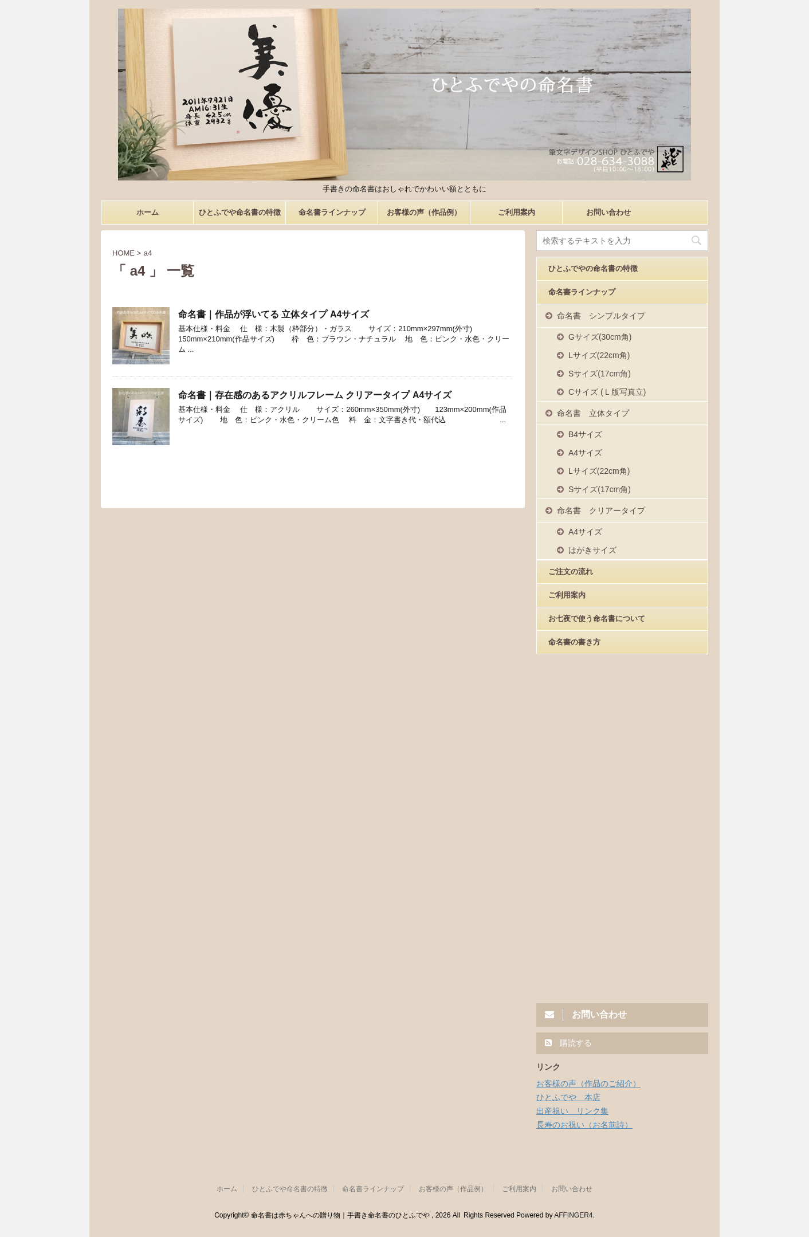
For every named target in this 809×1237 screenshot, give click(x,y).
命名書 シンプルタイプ (601, 315)
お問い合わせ (608, 212)
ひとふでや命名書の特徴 (240, 212)
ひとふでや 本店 (568, 1097)
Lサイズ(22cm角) (599, 355)
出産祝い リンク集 (572, 1111)
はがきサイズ (592, 550)
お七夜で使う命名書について (596, 618)
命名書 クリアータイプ (601, 510)
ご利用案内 (516, 212)
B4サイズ (585, 434)
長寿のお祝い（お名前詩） (584, 1124)
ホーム (147, 212)
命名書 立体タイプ (593, 413)
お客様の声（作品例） (424, 212)
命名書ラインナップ (332, 212)
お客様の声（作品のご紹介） (588, 1083)
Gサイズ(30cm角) (599, 336)
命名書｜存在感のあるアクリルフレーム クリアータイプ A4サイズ (314, 395)
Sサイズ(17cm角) (599, 373)
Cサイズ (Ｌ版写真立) (607, 391)
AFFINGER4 (573, 1215)
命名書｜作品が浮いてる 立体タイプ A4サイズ (273, 314)
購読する (568, 1042)
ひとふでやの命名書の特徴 (593, 268)
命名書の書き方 (574, 642)
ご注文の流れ (570, 571)
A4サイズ (585, 452)
